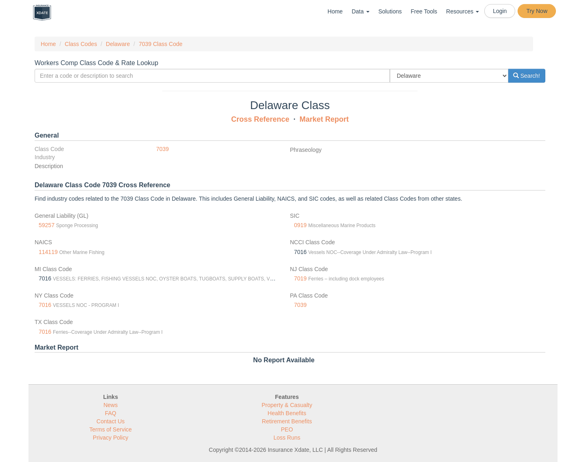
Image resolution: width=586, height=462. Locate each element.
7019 (300, 278)
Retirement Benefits (287, 421)
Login (500, 11)
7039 (162, 149)
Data (360, 11)
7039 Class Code (160, 44)
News (110, 405)
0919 (300, 225)
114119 (48, 252)
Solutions (390, 11)
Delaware (118, 44)
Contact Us (110, 421)
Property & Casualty (287, 405)
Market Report (324, 119)
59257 (47, 225)
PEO (287, 429)
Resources (462, 11)
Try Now (536, 11)
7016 (45, 305)
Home (335, 11)
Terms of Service (111, 429)
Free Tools (424, 11)
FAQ (110, 413)
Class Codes (81, 44)
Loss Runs (286, 437)
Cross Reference (260, 119)
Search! (526, 75)
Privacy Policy (110, 437)
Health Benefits (287, 413)
